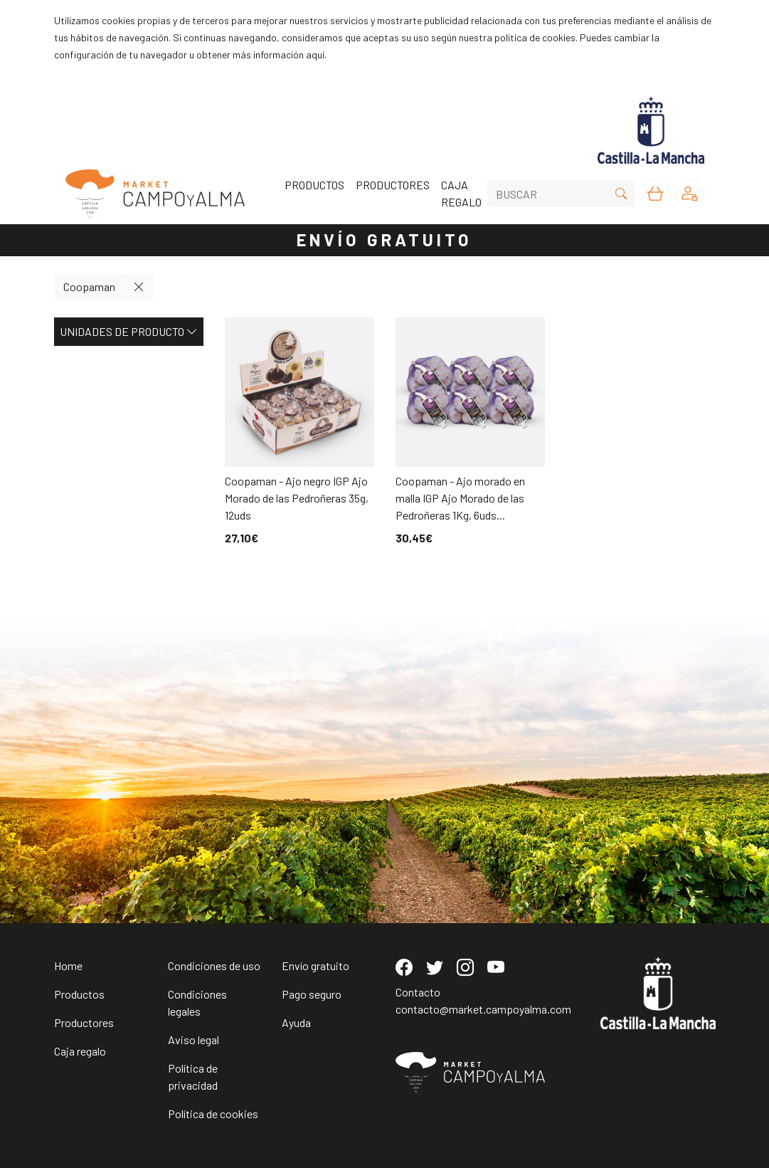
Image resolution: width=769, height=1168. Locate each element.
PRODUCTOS (314, 184)
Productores (84, 1022)
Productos (79, 994)
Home (68, 965)
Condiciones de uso (214, 965)
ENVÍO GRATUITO (385, 239)
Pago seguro (311, 994)
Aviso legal (193, 1039)
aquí (315, 54)
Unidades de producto (129, 331)
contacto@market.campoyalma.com (483, 1009)
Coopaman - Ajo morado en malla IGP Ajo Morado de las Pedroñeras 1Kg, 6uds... (460, 498)
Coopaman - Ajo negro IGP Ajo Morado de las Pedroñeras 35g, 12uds (296, 498)
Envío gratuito (315, 965)
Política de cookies (213, 1113)
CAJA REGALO (461, 193)
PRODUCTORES (393, 184)
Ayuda (296, 1022)
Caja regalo (80, 1051)
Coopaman (89, 286)
